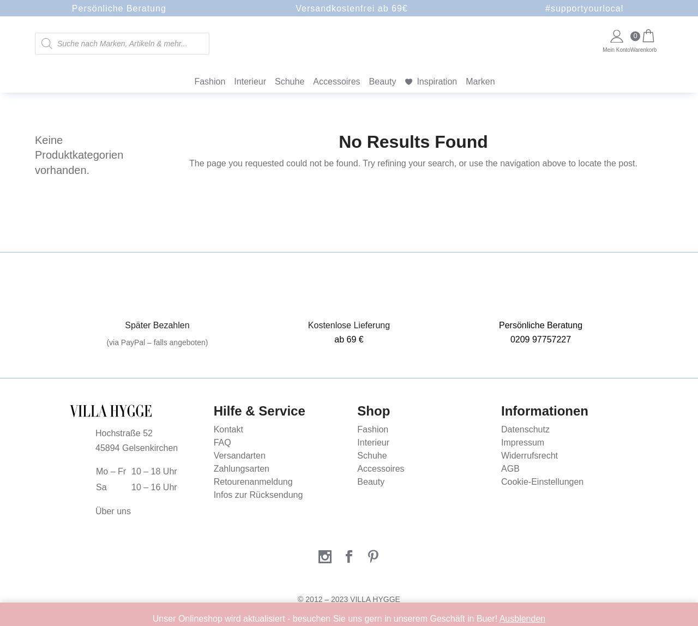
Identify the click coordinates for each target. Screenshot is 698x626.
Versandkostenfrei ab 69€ (351, 8)
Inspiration (437, 81)
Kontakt (228, 429)
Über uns (113, 511)
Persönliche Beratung (119, 8)
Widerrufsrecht (529, 455)
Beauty (382, 81)
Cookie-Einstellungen (542, 481)
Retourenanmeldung (253, 481)
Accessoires (336, 81)
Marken (480, 81)
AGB (510, 468)
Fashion (209, 81)
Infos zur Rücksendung (258, 494)
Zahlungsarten (241, 468)
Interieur (250, 81)
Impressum (522, 442)
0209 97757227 (540, 339)
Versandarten (240, 455)
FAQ (222, 442)
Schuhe (289, 81)
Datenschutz (525, 429)
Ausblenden (523, 618)
